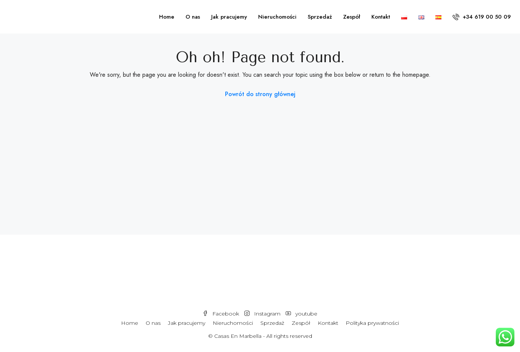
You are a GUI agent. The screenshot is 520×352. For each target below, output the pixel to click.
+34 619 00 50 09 (482, 17)
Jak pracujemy (229, 17)
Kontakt (380, 17)
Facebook (222, 313)
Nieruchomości (277, 17)
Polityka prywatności (372, 323)
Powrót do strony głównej (260, 94)
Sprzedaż (320, 17)
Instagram (263, 313)
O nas (193, 17)
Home (166, 17)
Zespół (351, 17)
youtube (301, 313)
